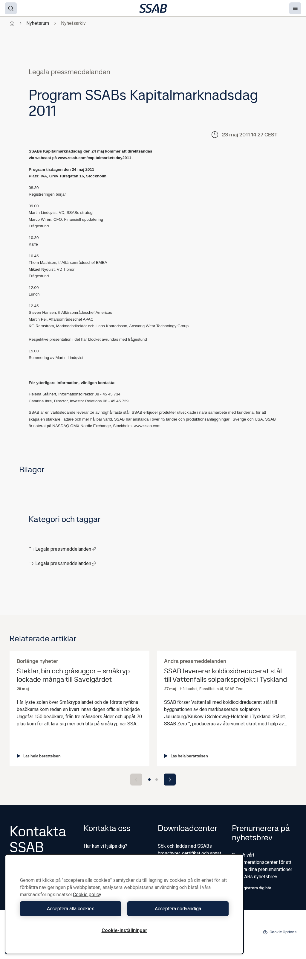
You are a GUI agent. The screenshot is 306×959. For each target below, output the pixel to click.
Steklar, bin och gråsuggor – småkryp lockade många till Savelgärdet (73, 675)
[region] (124, 904)
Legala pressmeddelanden (65, 549)
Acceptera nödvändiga (178, 908)
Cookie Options (279, 932)
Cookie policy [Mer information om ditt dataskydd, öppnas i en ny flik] (87, 894)
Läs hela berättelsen (39, 756)
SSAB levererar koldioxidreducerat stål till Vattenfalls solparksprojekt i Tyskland (225, 675)
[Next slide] (170, 780)
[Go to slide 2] (156, 779)
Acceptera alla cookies (70, 908)
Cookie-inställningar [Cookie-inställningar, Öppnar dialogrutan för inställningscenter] (124, 930)
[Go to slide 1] (149, 779)
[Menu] (295, 8)
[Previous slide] (136, 780)
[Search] (11, 8)
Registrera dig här (251, 887)
